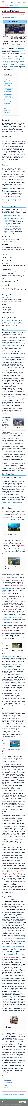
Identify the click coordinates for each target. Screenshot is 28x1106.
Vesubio (8, 345)
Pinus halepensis (6, 656)
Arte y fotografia (8, 1080)
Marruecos (9, 325)
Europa (22, 48)
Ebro (8, 297)
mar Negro (17, 154)
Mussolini (4, 193)
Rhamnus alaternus (7, 619)
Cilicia (22, 1001)
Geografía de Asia (18, 1095)
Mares (10, 1094)
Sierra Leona (17, 954)
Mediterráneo (13, 17)
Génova (4, 502)
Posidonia (4, 817)
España (4, 320)
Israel (7, 323)
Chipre (4, 477)
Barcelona (10, 501)
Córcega (21, 477)
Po (5, 297)
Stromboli (15, 345)
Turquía (9, 322)
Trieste (8, 502)
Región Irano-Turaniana (8, 591)
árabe (3, 151)
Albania (18, 226)
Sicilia (3, 353)
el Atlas (17, 545)
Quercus (8, 598)
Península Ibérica (6, 403)
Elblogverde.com (8, 1087)
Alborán (13, 957)
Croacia (16, 320)
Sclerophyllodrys (6, 599)
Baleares (11, 479)
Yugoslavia (12, 226)
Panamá (11, 954)
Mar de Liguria (7, 221)
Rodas (11, 477)
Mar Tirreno (7, 218)
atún (5, 1033)
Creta (11, 233)
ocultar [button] (11, 75)
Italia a (7, 216)
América (23, 64)
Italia (8, 938)
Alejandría (13, 502)
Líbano (21, 322)
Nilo (3, 297)
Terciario (23, 380)
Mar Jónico (7, 215)
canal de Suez (18, 67)
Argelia (14, 66)
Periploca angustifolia (10, 628)
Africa (7, 50)
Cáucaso (10, 588)
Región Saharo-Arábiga (18, 585)
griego (3, 148)
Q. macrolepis (10, 609)
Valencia (16, 501)
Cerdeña (21, 218)
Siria (3, 323)
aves (17, 700)
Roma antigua (8, 188)
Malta (7, 479)
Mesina (15, 484)
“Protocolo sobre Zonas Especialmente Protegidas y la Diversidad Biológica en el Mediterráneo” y (12, 873)
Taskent (16, 590)
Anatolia (14, 1001)
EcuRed (10, 2)
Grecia (10, 132)
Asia (3, 50)
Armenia (4, 590)
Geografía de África (8, 1095)
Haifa (18, 502)
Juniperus (4, 666)
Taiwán (23, 954)
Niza (20, 221)
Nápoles (6, 220)
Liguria (8, 996)
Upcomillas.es (7, 1082)
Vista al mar (7, 1083)
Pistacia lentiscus (17, 617)
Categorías (5, 1094)
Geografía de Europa (18, 1094)
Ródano (12, 297)
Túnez (22, 323)
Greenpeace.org (8, 1085)
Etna (3, 345)
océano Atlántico (17, 50)
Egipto (16, 323)
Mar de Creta (7, 231)
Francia (6, 223)
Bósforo (22, 61)
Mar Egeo (6, 228)
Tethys (4, 335)
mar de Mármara (6, 63)
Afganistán (5, 588)
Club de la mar (7, 1079)
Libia (10, 66)
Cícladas (21, 233)
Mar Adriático (7, 225)
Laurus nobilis (8, 617)
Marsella (21, 501)
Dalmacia (12, 997)
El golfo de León (6, 957)
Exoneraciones (17, 1104)
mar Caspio (11, 396)
